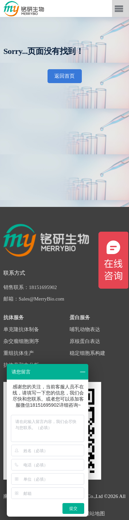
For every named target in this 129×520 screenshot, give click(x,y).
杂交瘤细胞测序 (21, 341)
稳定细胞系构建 (87, 353)
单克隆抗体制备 (21, 329)
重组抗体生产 (18, 353)
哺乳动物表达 (85, 329)
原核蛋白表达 (85, 341)
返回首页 (64, 76)
